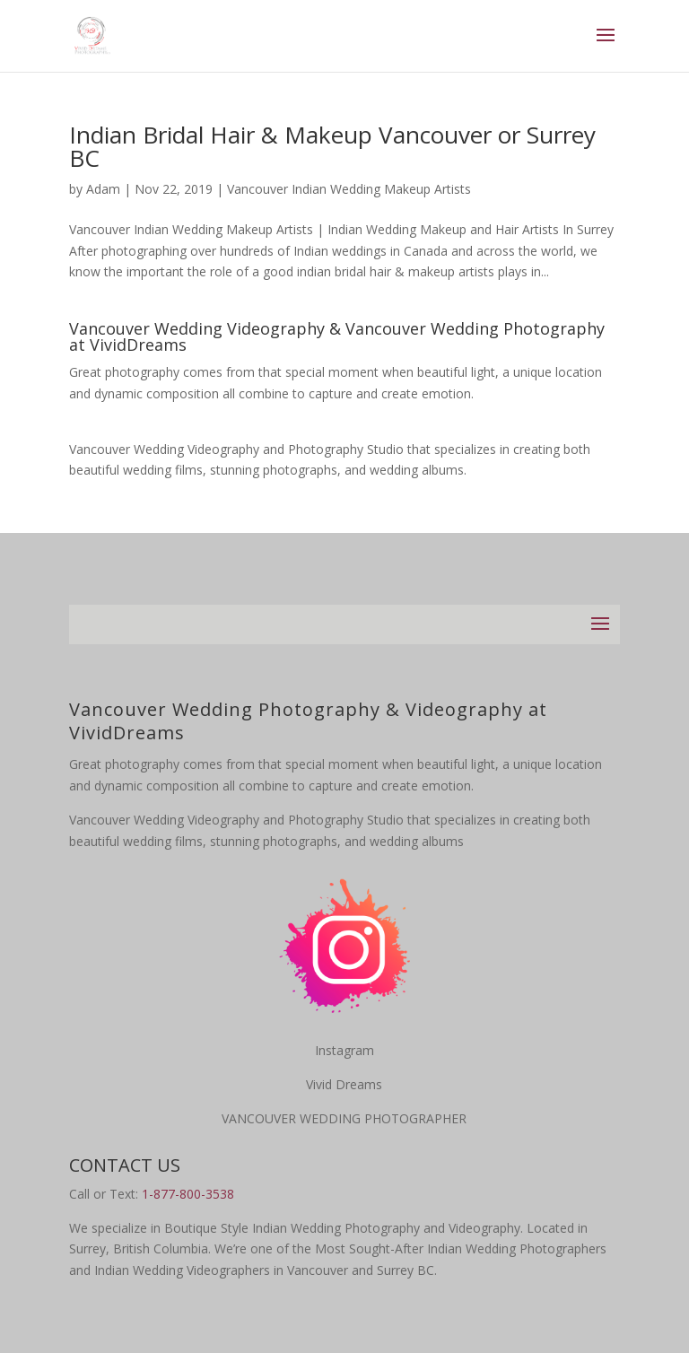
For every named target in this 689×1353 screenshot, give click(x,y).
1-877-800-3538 (188, 1193)
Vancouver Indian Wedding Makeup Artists (349, 188)
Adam (103, 188)
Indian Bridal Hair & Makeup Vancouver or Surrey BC (332, 146)
